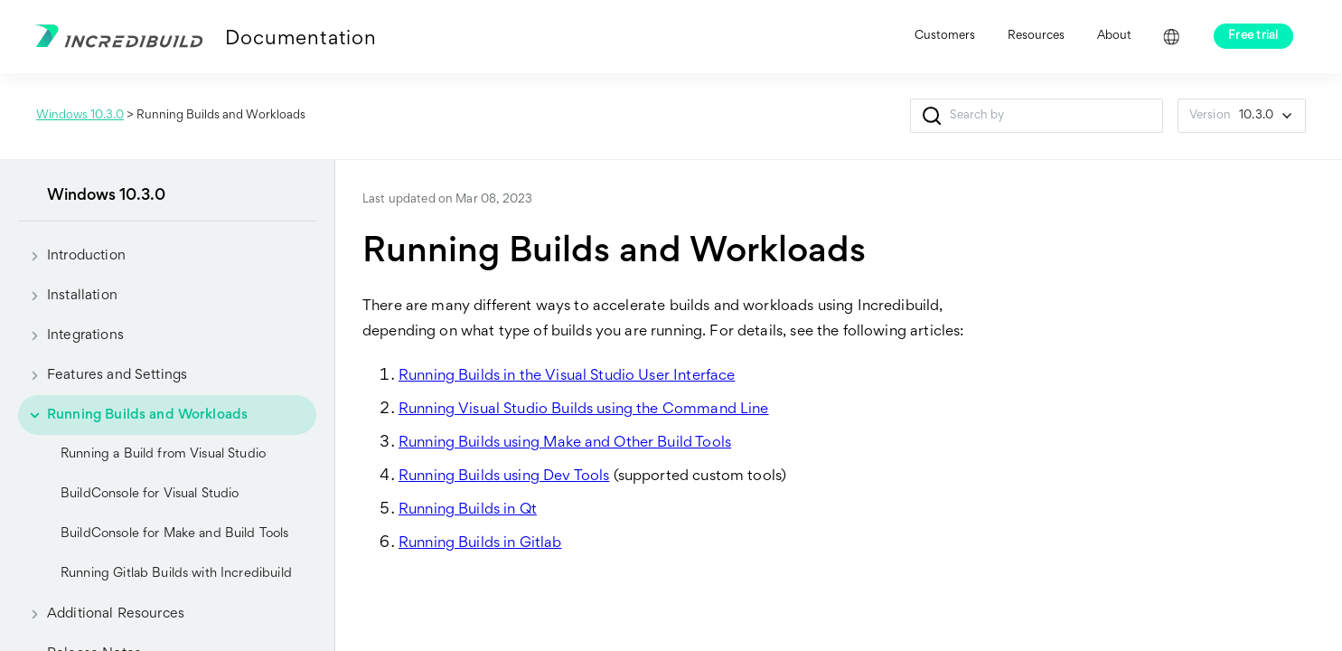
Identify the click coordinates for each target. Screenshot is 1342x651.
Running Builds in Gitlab (480, 544)
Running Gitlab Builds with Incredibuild (176, 574)
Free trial (1253, 36)
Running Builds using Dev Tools (504, 477)
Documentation (300, 40)
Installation (67, 296)
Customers (945, 36)
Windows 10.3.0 (80, 115)
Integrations (71, 335)
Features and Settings (102, 375)
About (1114, 36)
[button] (932, 115)
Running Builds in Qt (468, 510)
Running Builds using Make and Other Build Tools (565, 443)
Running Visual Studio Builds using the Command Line (584, 410)
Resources (1036, 36)
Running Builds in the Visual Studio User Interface (567, 376)
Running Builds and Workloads (133, 415)
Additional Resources (101, 614)
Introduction (72, 256)
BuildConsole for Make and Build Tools (175, 534)
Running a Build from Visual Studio (163, 454)
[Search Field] (1036, 115)
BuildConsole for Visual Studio (150, 494)
